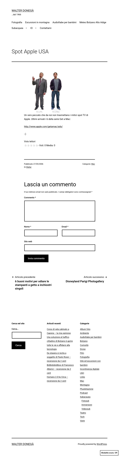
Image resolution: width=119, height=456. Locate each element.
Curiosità (84, 345)
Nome (27, 226)
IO (31, 28)
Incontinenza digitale (89, 369)
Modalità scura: (109, 452)
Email (65, 226)
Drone (83, 349)
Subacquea (17, 28)
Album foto (85, 329)
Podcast (84, 393)
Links (82, 377)
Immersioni (87, 405)
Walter (28, 167)
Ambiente (84, 333)
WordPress (102, 444)
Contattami (45, 28)
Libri (82, 373)
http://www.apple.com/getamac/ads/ (43, 126)
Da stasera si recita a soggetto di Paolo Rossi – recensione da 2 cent (59, 357)
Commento (30, 197)
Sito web (28, 241)
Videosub (86, 409)
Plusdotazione (86, 389)
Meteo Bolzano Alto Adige (92, 22)
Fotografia (17, 22)
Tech (82, 417)
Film (82, 353)
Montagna (84, 385)
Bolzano (84, 341)
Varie (82, 421)
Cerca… (15, 329)
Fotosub (85, 401)
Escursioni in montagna (37, 22)
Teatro (83, 413)
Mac (93, 164)
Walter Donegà (23, 10)
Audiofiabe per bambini (64, 22)
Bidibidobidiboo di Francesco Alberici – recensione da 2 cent (60, 369)
